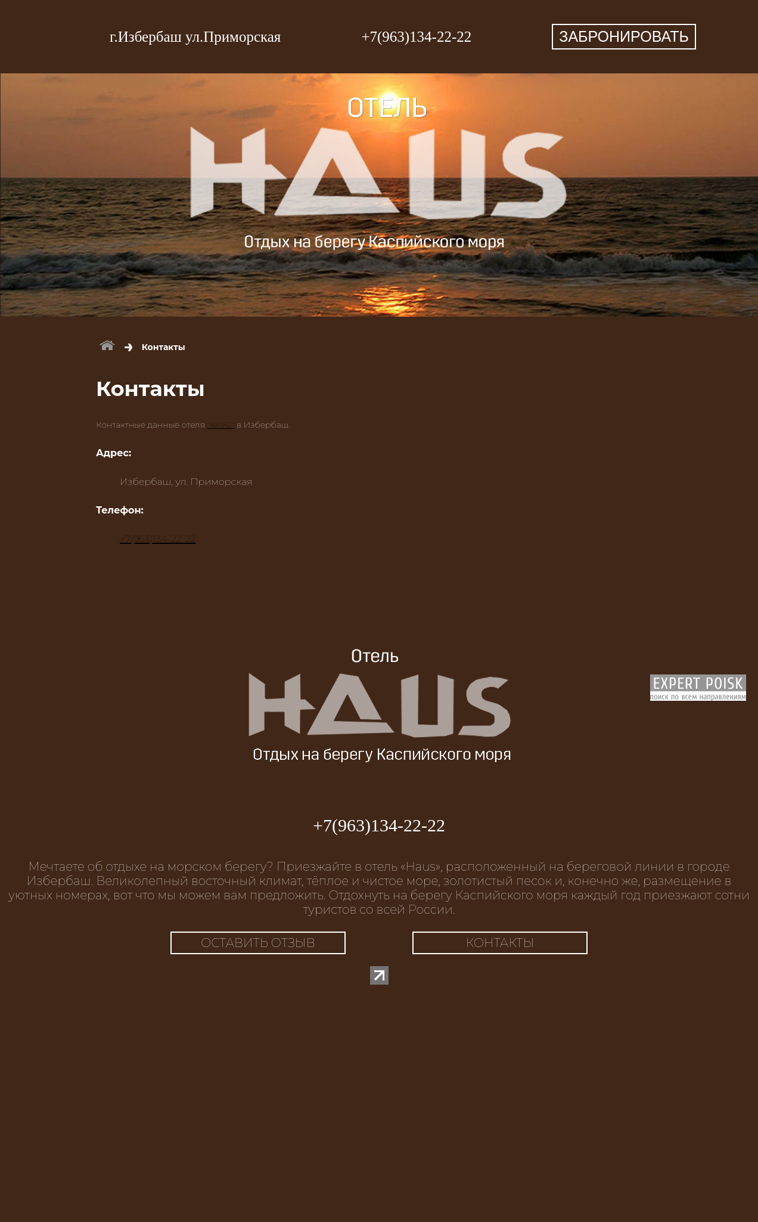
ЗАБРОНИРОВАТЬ (624, 36)
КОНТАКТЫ (500, 943)
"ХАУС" (220, 424)
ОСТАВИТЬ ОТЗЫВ (258, 943)
